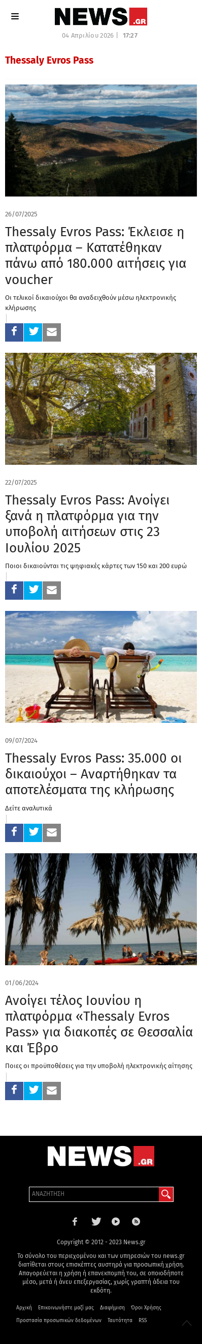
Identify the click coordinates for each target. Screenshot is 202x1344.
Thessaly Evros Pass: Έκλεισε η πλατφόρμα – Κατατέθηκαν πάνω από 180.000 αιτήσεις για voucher (95, 256)
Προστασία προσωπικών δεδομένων (59, 1321)
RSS (143, 1321)
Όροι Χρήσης (146, 1308)
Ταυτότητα (120, 1321)
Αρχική (24, 1308)
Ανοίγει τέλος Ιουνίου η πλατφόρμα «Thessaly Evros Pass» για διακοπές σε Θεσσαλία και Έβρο (99, 1024)
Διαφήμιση (112, 1308)
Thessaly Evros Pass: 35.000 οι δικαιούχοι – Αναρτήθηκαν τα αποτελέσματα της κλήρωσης (93, 774)
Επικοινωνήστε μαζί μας (66, 1308)
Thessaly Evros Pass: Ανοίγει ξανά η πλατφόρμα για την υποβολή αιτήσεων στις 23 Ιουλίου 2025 (87, 524)
